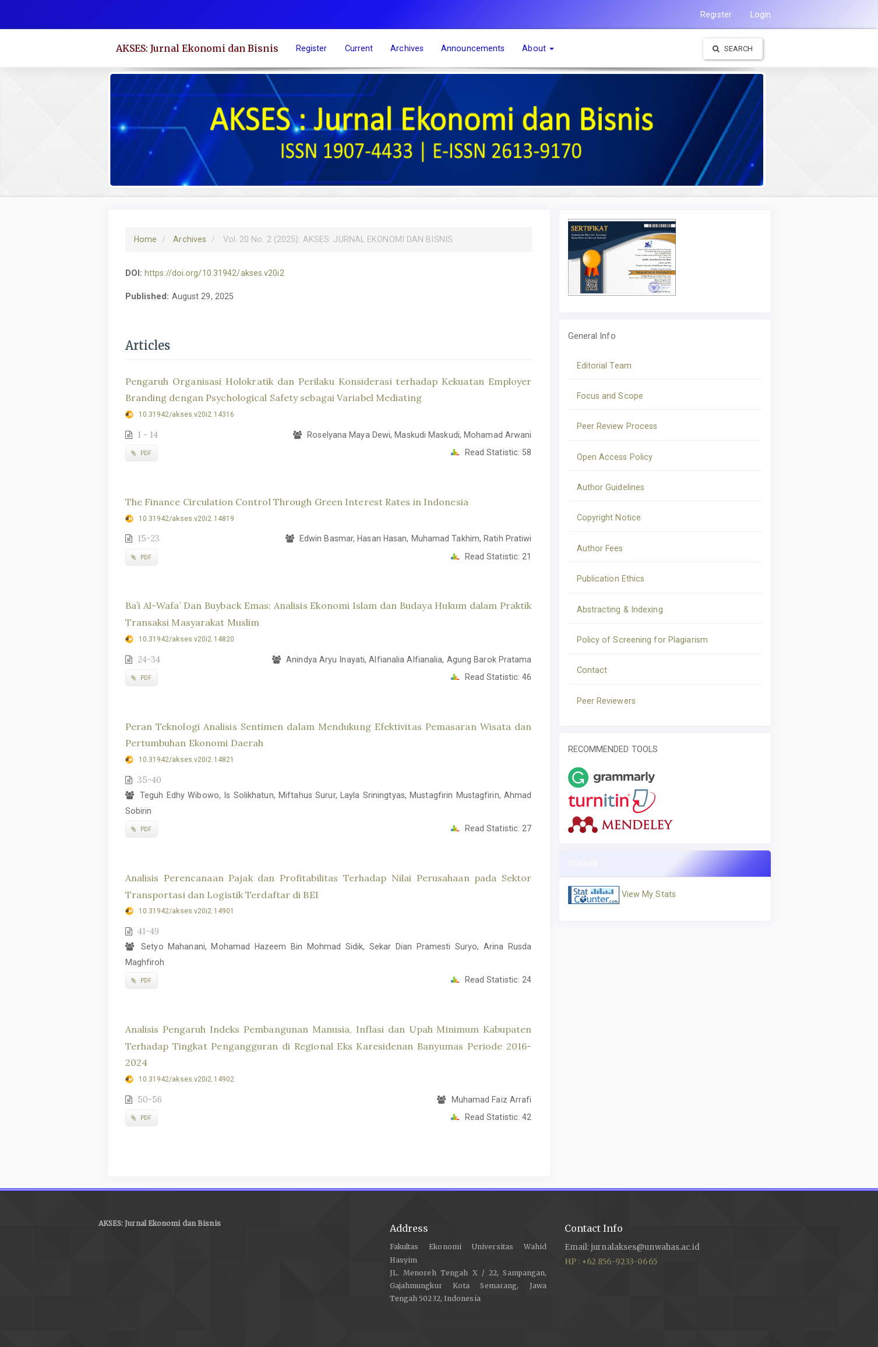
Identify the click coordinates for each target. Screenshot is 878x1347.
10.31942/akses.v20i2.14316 (187, 414)
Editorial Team (604, 365)
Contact (592, 670)
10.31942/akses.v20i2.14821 (187, 760)
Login (760, 14)
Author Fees (600, 548)
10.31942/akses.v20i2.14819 (187, 519)
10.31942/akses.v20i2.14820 (187, 639)
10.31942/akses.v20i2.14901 (187, 911)
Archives (407, 48)
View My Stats (649, 894)
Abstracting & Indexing (620, 609)
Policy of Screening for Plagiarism (642, 639)
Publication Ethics (611, 578)
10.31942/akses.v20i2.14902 (187, 1079)
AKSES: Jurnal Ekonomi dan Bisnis (197, 48)
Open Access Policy (615, 457)
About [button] (538, 48)
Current (359, 48)
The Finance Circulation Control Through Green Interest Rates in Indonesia (296, 502)
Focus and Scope (610, 395)
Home (145, 239)
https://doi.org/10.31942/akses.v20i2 (214, 273)
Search (733, 48)
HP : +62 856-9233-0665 (611, 1262)
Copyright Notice (609, 517)
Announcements (473, 48)
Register (716, 14)
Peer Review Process (617, 426)
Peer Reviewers (606, 701)
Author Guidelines (611, 487)
